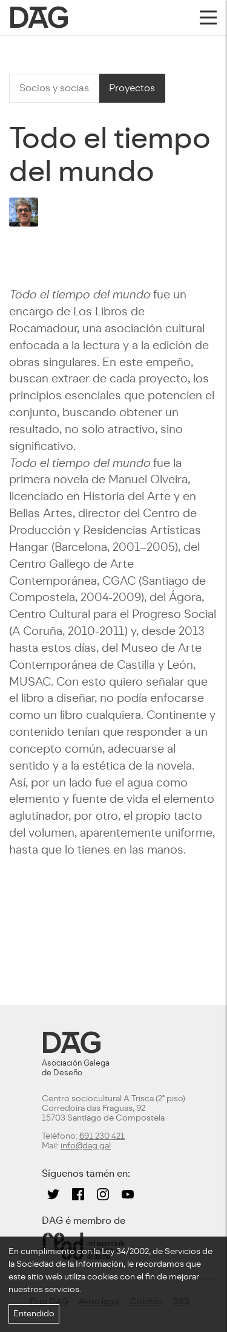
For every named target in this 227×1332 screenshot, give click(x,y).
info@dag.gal (86, 1146)
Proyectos (132, 88)
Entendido (33, 1313)
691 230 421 (102, 1136)
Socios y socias (54, 88)
